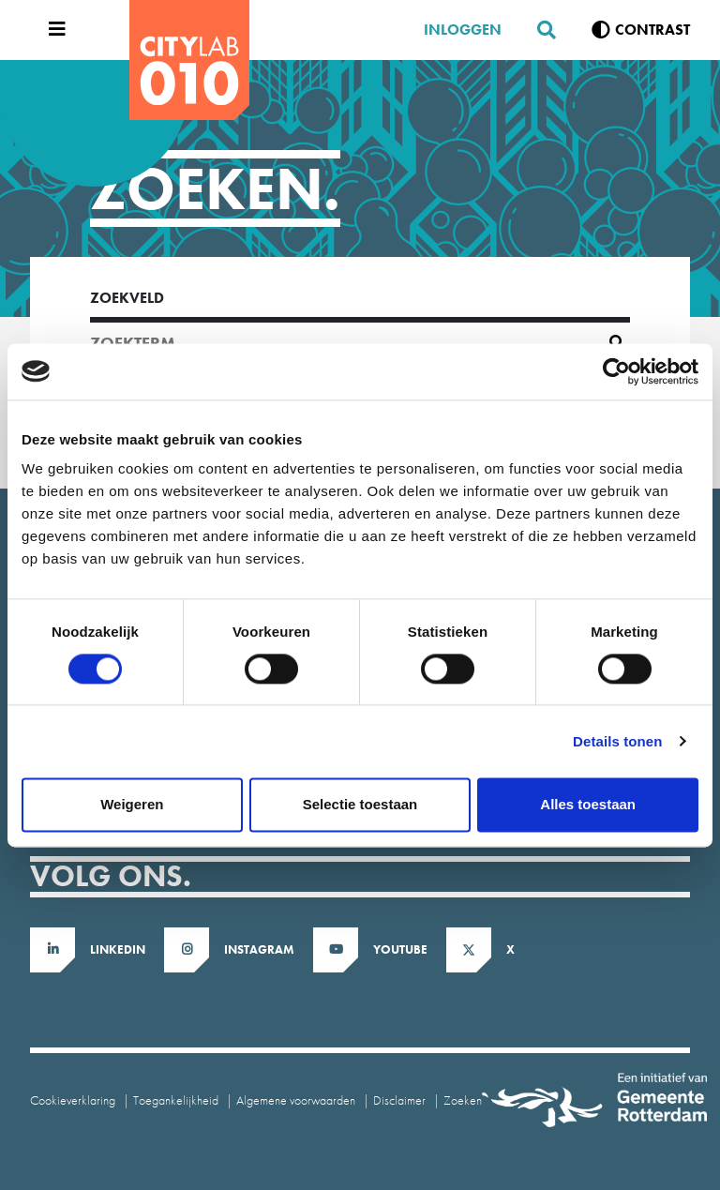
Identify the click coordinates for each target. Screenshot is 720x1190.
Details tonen (617, 741)
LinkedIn (117, 949)
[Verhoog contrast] (641, 30)
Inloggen (463, 29)
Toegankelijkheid (175, 1100)
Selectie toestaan (360, 804)
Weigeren (131, 804)
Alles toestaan (588, 804)
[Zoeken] (539, 30)
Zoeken (462, 1100)
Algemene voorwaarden (295, 1100)
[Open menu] (52, 30)
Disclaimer (399, 1100)
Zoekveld (127, 298)
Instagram (259, 949)
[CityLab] (189, 60)
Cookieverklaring (72, 1100)
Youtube (400, 949)
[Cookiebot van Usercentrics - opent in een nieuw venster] (616, 371)
